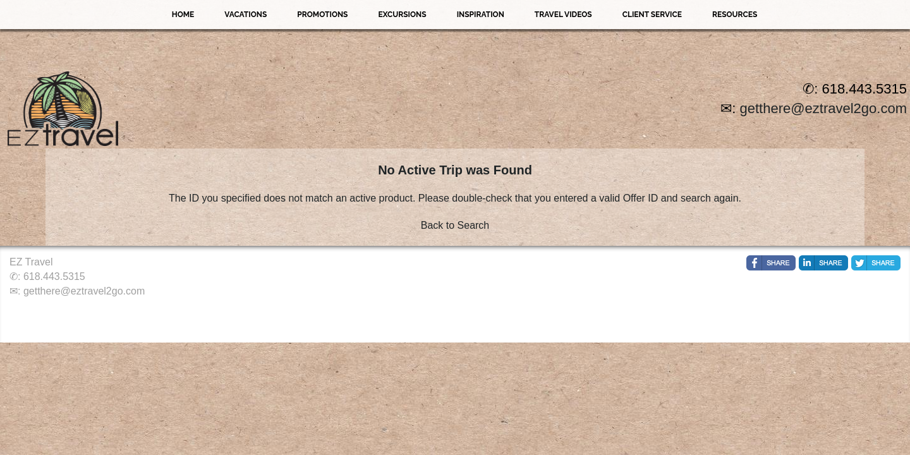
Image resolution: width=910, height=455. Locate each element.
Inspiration (480, 14)
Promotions (322, 14)
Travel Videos (563, 14)
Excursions (402, 14)
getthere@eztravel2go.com (823, 108)
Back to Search (455, 225)
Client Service (652, 14)
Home (183, 14)
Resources (734, 14)
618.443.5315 (54, 276)
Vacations (245, 14)
